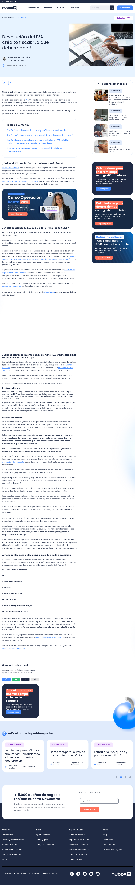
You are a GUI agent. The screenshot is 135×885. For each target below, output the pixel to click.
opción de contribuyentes (13, 648)
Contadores (33, 8)
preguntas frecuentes (11, 286)
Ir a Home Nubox (9, 1)
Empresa (48, 8)
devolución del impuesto (13, 462)
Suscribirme (125, 8)
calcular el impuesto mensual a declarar (20, 181)
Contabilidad (7, 835)
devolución (49, 292)
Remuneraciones (9, 845)
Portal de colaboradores (12, 850)
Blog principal (8, 17)
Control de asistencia (11, 854)
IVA (27, 100)
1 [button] (116, 777)
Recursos (75, 8)
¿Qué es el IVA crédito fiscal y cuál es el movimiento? (38, 130)
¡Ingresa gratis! (13, 712)
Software (61, 8)
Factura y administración (13, 840)
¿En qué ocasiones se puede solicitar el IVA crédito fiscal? (41, 135)
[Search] (100, 7)
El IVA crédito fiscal (10, 168)
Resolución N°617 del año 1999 (48, 637)
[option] (23, 758)
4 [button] (130, 777)
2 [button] (121, 777)
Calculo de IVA (123, 18)
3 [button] (125, 777)
